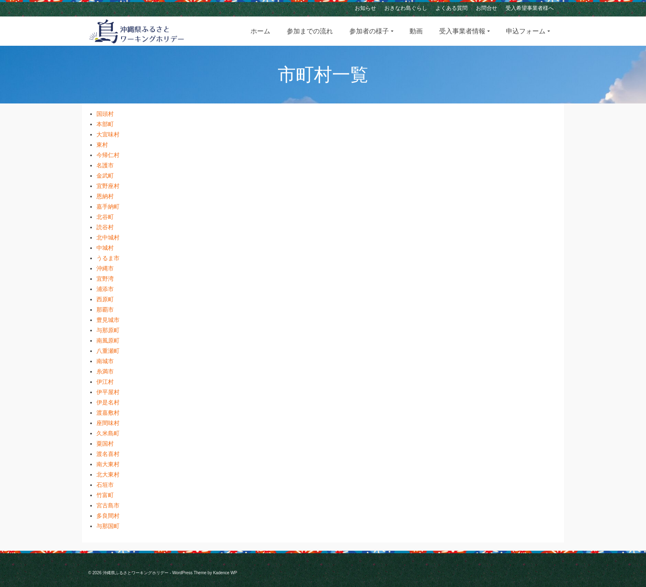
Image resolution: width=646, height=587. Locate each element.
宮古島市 (107, 505)
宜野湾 (105, 278)
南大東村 (107, 464)
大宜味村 (107, 134)
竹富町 (105, 495)
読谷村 (105, 227)
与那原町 (107, 330)
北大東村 (107, 474)
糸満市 (105, 371)
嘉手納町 (107, 206)
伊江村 (105, 381)
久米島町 (107, 433)
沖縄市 (105, 268)
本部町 (105, 124)
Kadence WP (225, 573)
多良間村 (107, 515)
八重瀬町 (107, 351)
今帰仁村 (107, 155)
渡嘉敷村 (107, 412)
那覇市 (105, 309)
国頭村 (105, 113)
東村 (102, 144)
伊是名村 (107, 402)
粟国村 (105, 443)
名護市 (105, 165)
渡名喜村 (107, 454)
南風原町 (107, 340)
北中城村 (107, 237)
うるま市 (107, 258)
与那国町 (107, 526)
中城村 (105, 247)
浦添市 (105, 289)
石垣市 (105, 484)
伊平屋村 (107, 392)
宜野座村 (107, 186)
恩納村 (105, 196)
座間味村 (107, 423)
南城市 (105, 361)
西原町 (105, 299)
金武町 (105, 175)
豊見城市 (107, 320)
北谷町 (105, 217)
